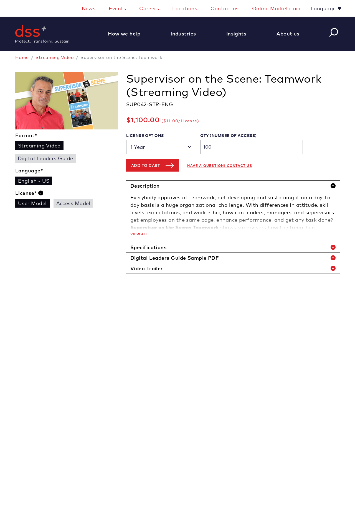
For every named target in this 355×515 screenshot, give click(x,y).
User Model (32, 203)
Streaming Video (55, 57)
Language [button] (324, 8)
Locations (184, 8)
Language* (29, 170)
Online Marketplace (277, 8)
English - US (33, 181)
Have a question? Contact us (219, 166)
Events (117, 8)
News (89, 8)
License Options (145, 135)
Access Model (73, 203)
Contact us (225, 8)
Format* (26, 135)
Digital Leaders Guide (45, 158)
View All (139, 234)
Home (22, 57)
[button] (127, 34)
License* (29, 193)
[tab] (233, 186)
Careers (149, 8)
